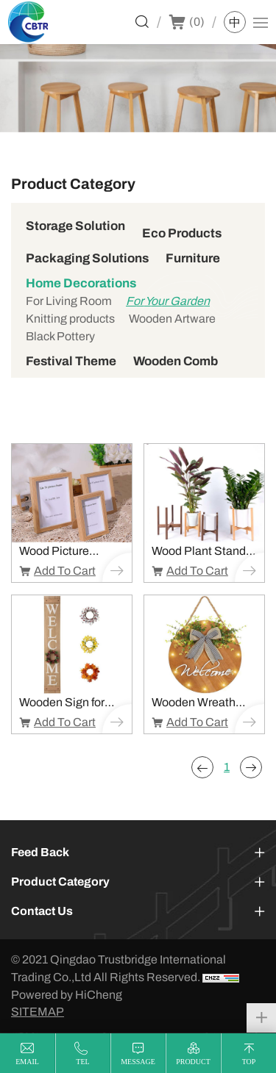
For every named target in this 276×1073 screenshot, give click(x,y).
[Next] (251, 767)
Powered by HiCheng (66, 994)
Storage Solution (75, 226)
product (193, 1062)
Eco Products (182, 233)
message (138, 1062)
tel (82, 1062)
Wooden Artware (172, 318)
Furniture (193, 258)
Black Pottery (60, 336)
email (27, 1062)
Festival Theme (71, 361)
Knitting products (70, 318)
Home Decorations (81, 283)
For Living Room (69, 301)
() (197, 21)
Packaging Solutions (87, 258)
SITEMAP (37, 1011)
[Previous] (202, 767)
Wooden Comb (175, 361)
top (249, 1062)
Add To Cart (65, 570)
